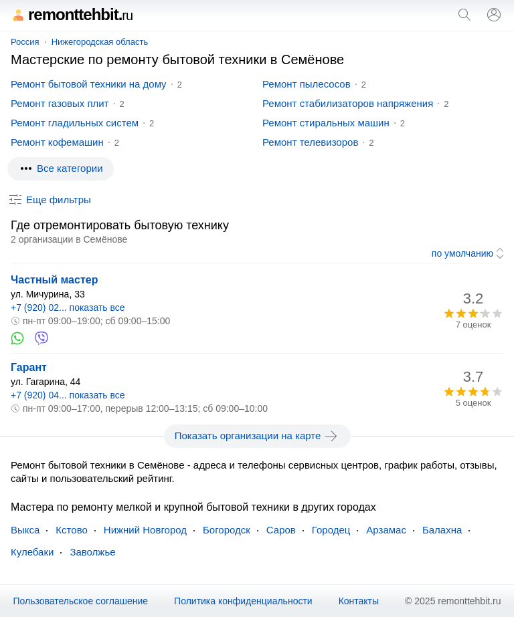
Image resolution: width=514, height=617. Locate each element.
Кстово (71, 529)
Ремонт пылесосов (306, 84)
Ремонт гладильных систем (75, 122)
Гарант (29, 367)
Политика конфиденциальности (243, 601)
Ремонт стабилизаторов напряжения (347, 103)
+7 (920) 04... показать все (68, 395)
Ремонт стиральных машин (326, 122)
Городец (331, 529)
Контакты (359, 601)
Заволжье (92, 552)
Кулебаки (32, 552)
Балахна (442, 529)
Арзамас (386, 529)
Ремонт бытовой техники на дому (89, 84)
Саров (281, 529)
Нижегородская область (100, 42)
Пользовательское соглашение (80, 601)
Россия (25, 42)
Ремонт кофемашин (57, 142)
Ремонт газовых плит (60, 103)
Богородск (226, 529)
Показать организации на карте (257, 436)
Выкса (25, 529)
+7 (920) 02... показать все (68, 307)
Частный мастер (54, 279)
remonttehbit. (72, 14)
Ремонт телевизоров (310, 142)
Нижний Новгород (145, 529)
